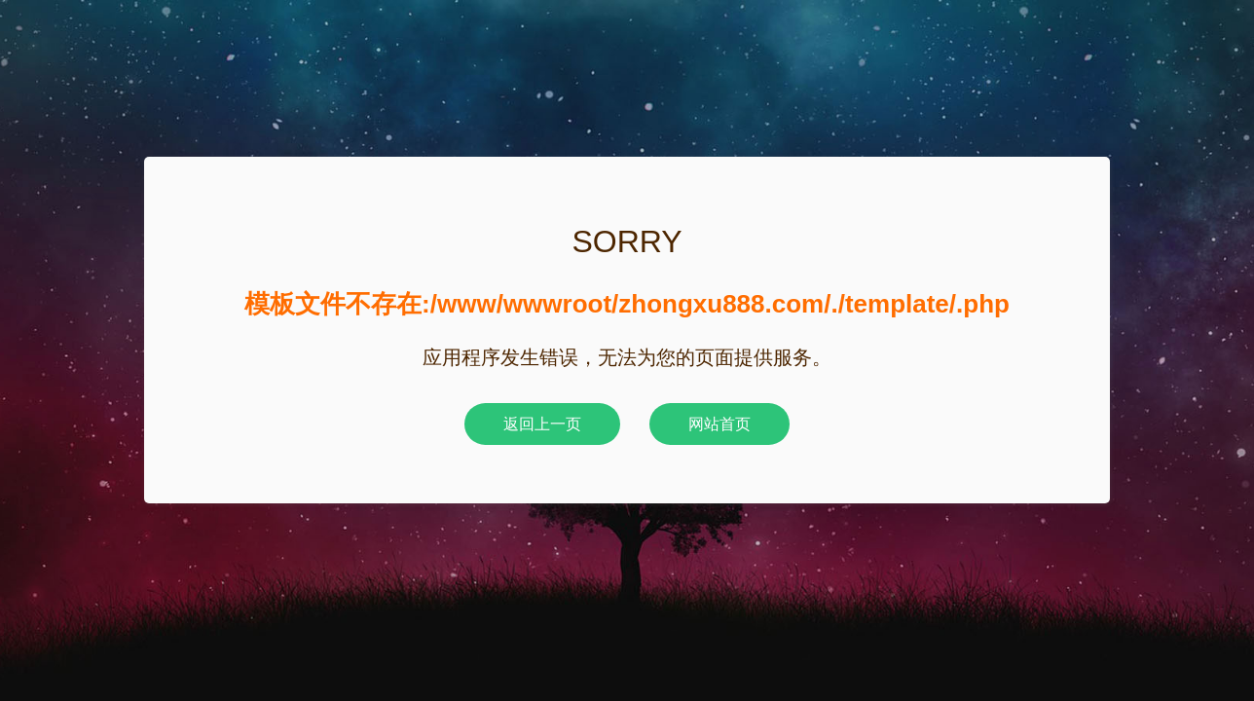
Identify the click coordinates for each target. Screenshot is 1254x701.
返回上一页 (542, 424)
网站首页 (719, 424)
